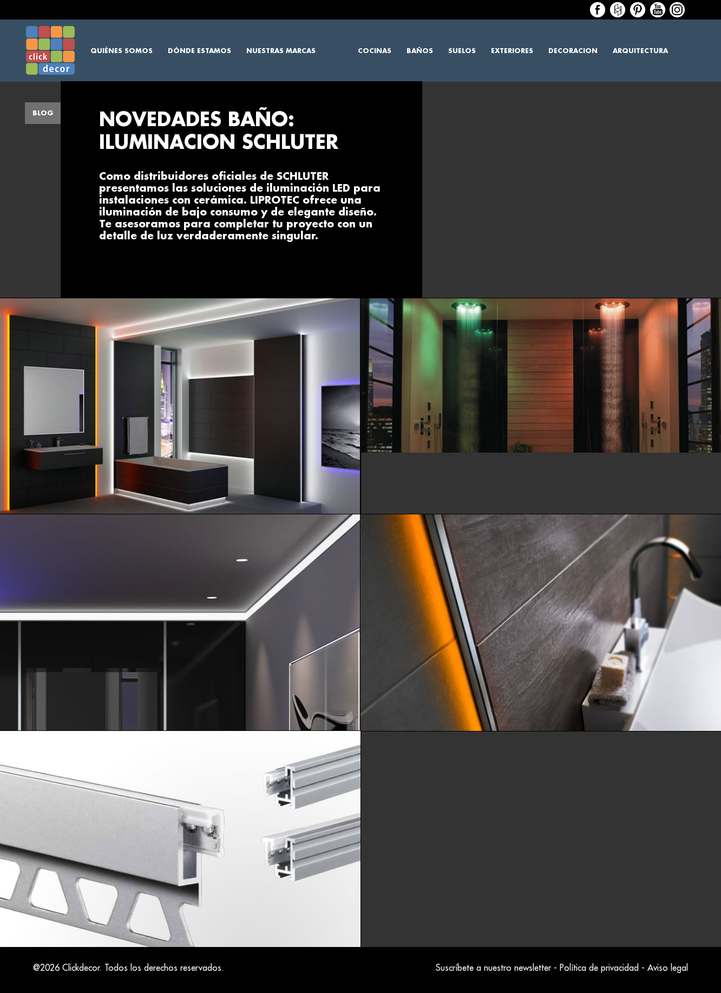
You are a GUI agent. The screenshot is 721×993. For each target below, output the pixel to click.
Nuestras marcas (281, 51)
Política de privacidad (599, 968)
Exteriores (512, 51)
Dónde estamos (199, 51)
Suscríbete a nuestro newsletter (493, 968)
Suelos (462, 51)
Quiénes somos (121, 51)
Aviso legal (667, 968)
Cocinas (374, 51)
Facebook (597, 9)
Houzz (617, 9)
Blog (43, 113)
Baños (420, 51)
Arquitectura (640, 51)
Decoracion (573, 51)
